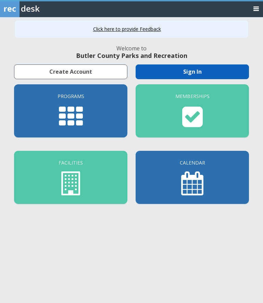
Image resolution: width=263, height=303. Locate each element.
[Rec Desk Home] (37, 8)
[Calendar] (192, 177)
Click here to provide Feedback (127, 29)
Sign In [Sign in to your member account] (192, 71)
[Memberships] (192, 110)
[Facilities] (70, 177)
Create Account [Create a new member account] (70, 71)
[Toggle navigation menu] (256, 8)
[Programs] (70, 110)
